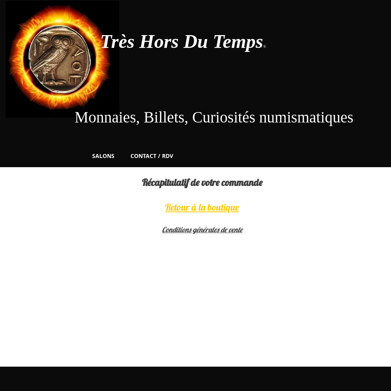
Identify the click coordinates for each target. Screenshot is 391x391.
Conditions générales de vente (202, 229)
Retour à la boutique (202, 207)
